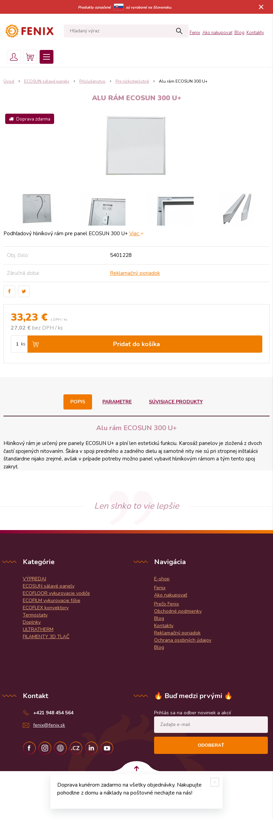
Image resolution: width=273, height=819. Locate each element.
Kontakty (255, 33)
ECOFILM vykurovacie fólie (51, 600)
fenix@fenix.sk (49, 725)
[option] (36, 208)
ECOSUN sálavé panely (48, 586)
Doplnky (32, 622)
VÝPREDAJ (34, 579)
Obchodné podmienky (178, 611)
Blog (239, 33)
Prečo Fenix (166, 604)
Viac (136, 233)
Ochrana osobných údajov (182, 640)
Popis (77, 401)
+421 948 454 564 (53, 712)
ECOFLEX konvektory (46, 607)
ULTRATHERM (38, 629)
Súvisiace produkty (176, 401)
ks (23, 344)
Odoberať (211, 745)
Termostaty (35, 615)
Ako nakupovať (217, 33)
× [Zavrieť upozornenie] (261, 6)
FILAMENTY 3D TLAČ (46, 636)
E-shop (162, 579)
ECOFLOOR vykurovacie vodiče (56, 593)
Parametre (117, 401)
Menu (46, 57)
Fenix (195, 33)
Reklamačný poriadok (135, 273)
